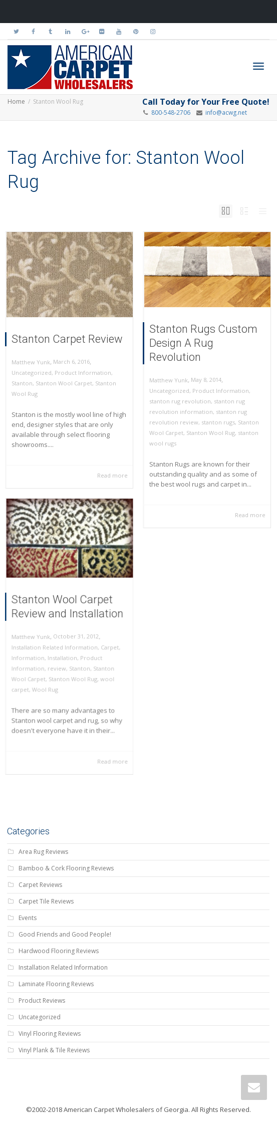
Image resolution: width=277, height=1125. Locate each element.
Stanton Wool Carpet (64, 383)
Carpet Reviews (40, 884)
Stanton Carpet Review (67, 339)
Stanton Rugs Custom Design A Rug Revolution (203, 343)
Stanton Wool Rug (210, 432)
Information (32, 655)
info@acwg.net (224, 112)
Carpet (105, 645)
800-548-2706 (170, 112)
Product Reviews (42, 1000)
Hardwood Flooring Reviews (59, 951)
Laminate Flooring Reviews (56, 984)
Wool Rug (47, 683)
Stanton (22, 383)
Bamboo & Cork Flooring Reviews (66, 868)
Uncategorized (32, 372)
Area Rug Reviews (43, 851)
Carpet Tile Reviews (46, 901)
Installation (63, 655)
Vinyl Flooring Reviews (50, 1033)
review (58, 664)
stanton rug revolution (180, 401)
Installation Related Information (56, 645)
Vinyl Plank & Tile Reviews (54, 1050)
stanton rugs (218, 422)
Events (28, 918)
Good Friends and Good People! (65, 934)
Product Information (83, 372)
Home (16, 101)
